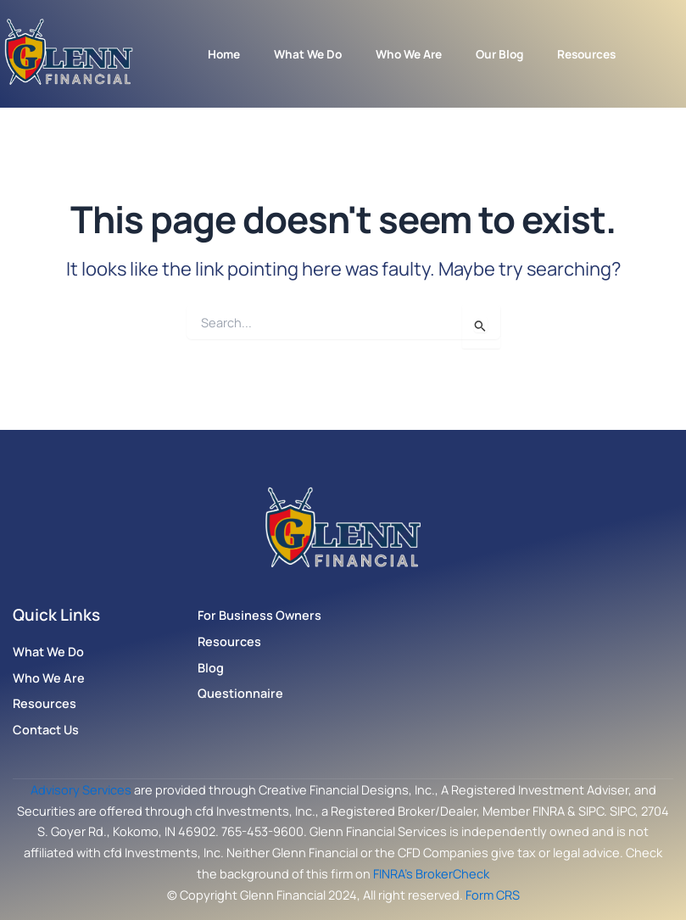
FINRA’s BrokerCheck (431, 873)
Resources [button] (586, 54)
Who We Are (409, 54)
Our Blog (499, 54)
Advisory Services (81, 789)
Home (224, 54)
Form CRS (493, 894)
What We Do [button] (308, 54)
